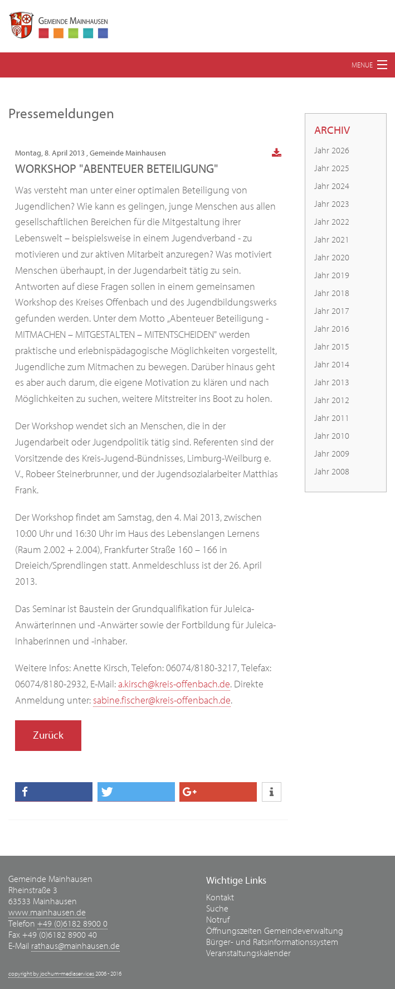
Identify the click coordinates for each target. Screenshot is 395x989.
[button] (53, 792)
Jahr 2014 (331, 365)
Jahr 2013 (331, 382)
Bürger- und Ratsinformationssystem (272, 942)
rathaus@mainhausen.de (75, 946)
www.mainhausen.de (47, 913)
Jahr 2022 (331, 222)
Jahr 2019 (331, 275)
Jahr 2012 (331, 400)
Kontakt (220, 898)
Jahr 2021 (331, 240)
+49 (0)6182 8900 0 (72, 924)
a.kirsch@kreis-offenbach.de (174, 684)
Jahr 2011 (331, 418)
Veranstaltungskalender (248, 953)
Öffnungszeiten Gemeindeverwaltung (274, 931)
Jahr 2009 (331, 454)
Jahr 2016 (331, 329)
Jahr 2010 (331, 436)
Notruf (218, 920)
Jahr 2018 (331, 293)
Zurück (48, 735)
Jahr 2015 (331, 347)
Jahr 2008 (331, 472)
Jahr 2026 (331, 151)
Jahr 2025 (331, 168)
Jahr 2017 (331, 311)
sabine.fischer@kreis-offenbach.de (162, 700)
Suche (217, 909)
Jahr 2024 (331, 186)
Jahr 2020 (331, 258)
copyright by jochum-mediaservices (51, 973)
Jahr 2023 (331, 204)
